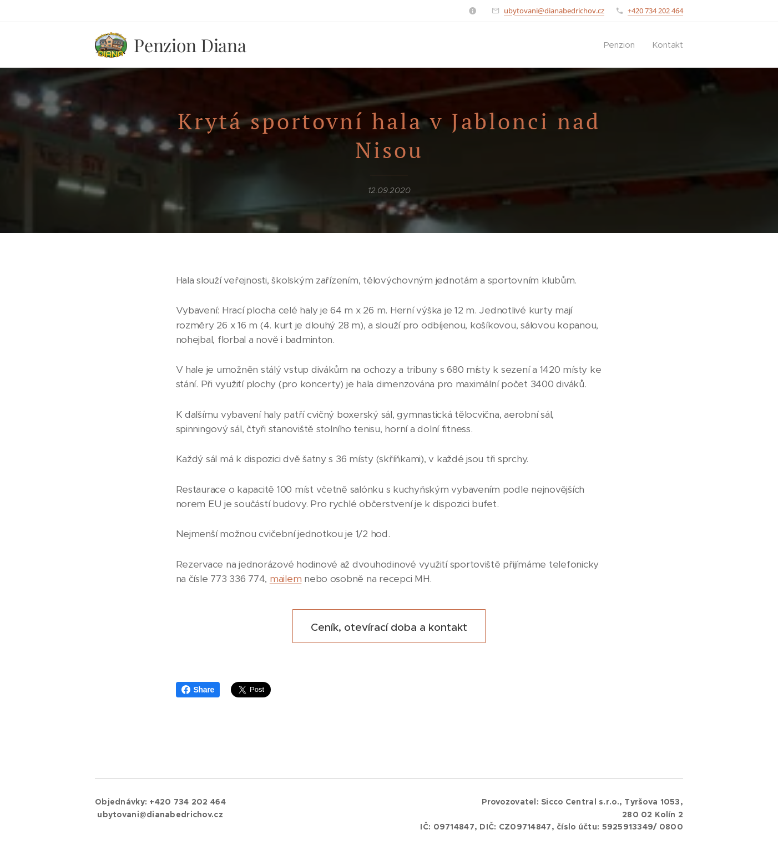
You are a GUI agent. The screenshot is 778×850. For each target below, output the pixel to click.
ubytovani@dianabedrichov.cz (554, 11)
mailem (285, 579)
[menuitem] (623, 45)
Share (198, 689)
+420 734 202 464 (655, 11)
